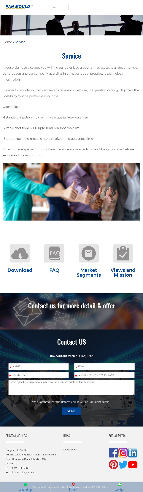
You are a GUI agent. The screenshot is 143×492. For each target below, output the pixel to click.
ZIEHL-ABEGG (70, 449)
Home (7, 42)
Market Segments (89, 272)
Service (20, 42)
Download (19, 270)
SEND (71, 411)
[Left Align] (54, 7)
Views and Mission (123, 272)
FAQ (54, 270)
